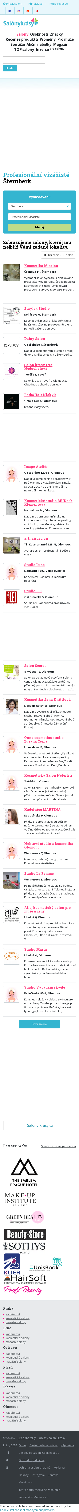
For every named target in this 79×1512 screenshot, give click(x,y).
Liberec (9, 1387)
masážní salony (16, 1322)
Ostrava (10, 1347)
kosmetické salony (17, 1318)
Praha (8, 1308)
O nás (22, 1445)
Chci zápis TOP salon (58, 255)
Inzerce (50, 49)
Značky (56, 34)
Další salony (39, 1024)
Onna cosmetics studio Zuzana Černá (44, 739)
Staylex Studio (37, 308)
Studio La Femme (39, 873)
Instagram (38, 1475)
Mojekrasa (25, 1482)
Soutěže (18, 44)
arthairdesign (36, 538)
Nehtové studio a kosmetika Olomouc (48, 845)
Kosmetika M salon (41, 266)
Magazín (60, 44)
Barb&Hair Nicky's (40, 395)
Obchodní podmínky (31, 1460)
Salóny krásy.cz (40, 1125)
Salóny (22, 34)
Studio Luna (34, 565)
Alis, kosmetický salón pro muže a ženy (47, 909)
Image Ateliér (36, 467)
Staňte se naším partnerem (58, 1146)
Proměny (48, 39)
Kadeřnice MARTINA (42, 809)
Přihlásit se (35, 4)
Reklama (59, 1467)
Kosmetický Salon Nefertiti (48, 775)
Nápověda (67, 1445)
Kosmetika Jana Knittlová (47, 699)
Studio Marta (35, 949)
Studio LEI (33, 591)
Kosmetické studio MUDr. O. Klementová (48, 502)
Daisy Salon (34, 339)
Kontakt (53, 1475)
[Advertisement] (39, 124)
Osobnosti (39, 34)
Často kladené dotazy (43, 1445)
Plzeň (8, 1367)
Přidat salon (12, 4)
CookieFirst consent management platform (27, 1510)
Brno (7, 1328)
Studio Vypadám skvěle (44, 987)
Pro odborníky (27, 1438)
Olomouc (10, 1407)
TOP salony (24, 49)
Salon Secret (35, 665)
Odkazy (24, 1475)
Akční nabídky (39, 44)
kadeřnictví (13, 1314)
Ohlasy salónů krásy (52, 1438)
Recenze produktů (21, 39)
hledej (39, 227)
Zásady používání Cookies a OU (39, 1453)
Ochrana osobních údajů (34, 1467)
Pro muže (65, 39)
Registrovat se (59, 4)
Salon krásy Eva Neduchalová (38, 367)
